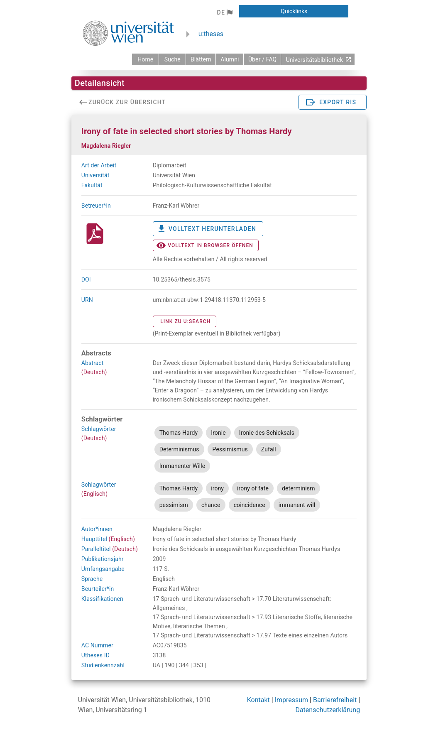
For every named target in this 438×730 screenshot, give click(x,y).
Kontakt (258, 700)
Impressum (291, 700)
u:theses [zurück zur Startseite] (210, 34)
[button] (224, 12)
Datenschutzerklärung (327, 710)
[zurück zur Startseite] (145, 59)
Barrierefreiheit (335, 700)
